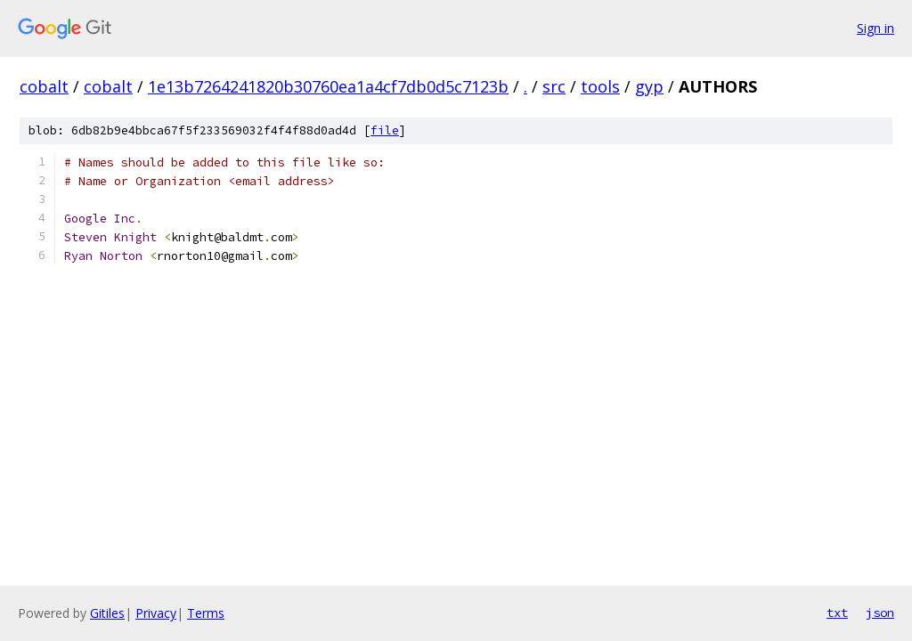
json (880, 612)
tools (600, 86)
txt (837, 612)
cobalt (44, 86)
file (384, 130)
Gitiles (107, 612)
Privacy (155, 612)
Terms (205, 612)
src (554, 86)
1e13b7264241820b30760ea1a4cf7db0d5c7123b (328, 86)
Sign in (875, 28)
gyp (649, 86)
